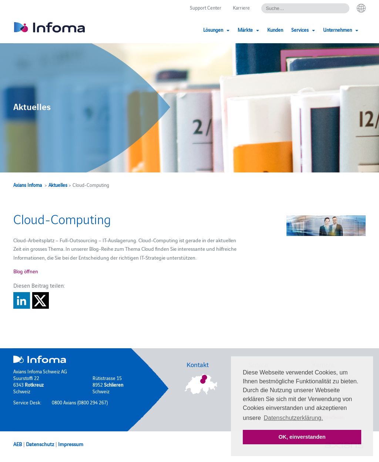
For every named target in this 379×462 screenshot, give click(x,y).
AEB (17, 444)
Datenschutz (40, 444)
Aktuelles (57, 184)
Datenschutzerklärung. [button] (293, 418)
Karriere (241, 7)
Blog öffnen (25, 271)
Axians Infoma (27, 184)
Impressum (70, 444)
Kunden (275, 29)
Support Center (205, 7)
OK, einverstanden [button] (301, 437)
